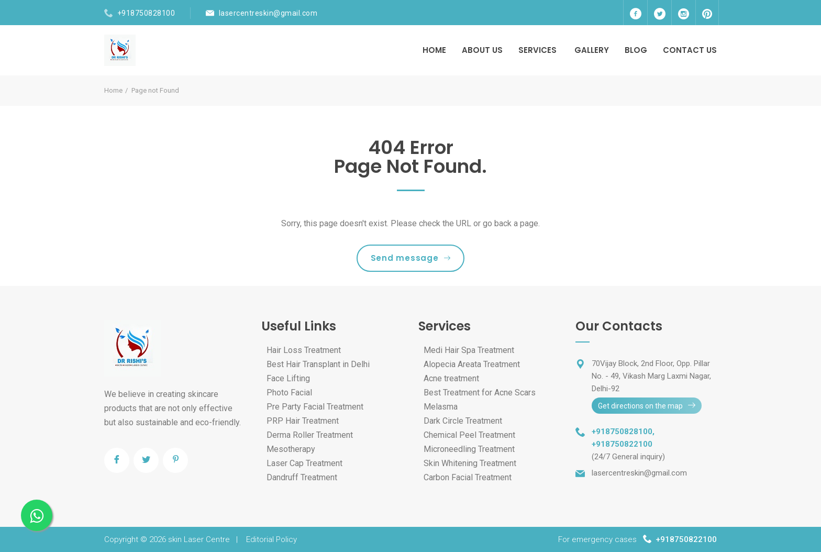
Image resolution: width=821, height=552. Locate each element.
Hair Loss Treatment (304, 350)
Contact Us (690, 50)
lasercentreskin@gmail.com (268, 13)
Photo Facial (289, 393)
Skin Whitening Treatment (470, 463)
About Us (482, 50)
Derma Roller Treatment (310, 435)
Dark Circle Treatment (463, 421)
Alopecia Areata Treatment (472, 364)
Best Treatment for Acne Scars (480, 393)
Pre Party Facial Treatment (315, 407)
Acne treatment (451, 378)
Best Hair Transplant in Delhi (318, 364)
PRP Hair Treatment (303, 421)
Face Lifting (288, 378)
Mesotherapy (291, 449)
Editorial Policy (271, 539)
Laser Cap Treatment (304, 463)
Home (434, 50)
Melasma (441, 407)
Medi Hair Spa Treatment (469, 350)
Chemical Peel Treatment (469, 435)
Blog (636, 50)
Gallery (591, 50)
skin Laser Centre (199, 539)
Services (537, 50)
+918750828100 (146, 13)
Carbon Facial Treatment (468, 477)
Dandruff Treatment (302, 477)
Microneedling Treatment (469, 449)
